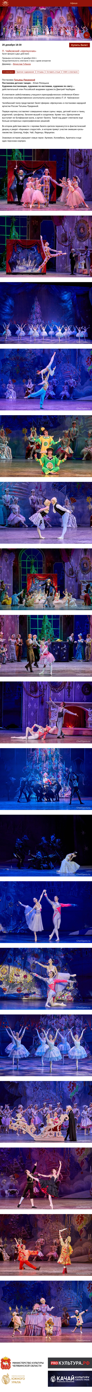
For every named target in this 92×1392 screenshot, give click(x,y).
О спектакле (8, 72)
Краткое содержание (25, 72)
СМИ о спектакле (70, 72)
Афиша (73, 3)
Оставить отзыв (53, 72)
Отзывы (40, 72)
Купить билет (79, 45)
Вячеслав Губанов (22, 64)
